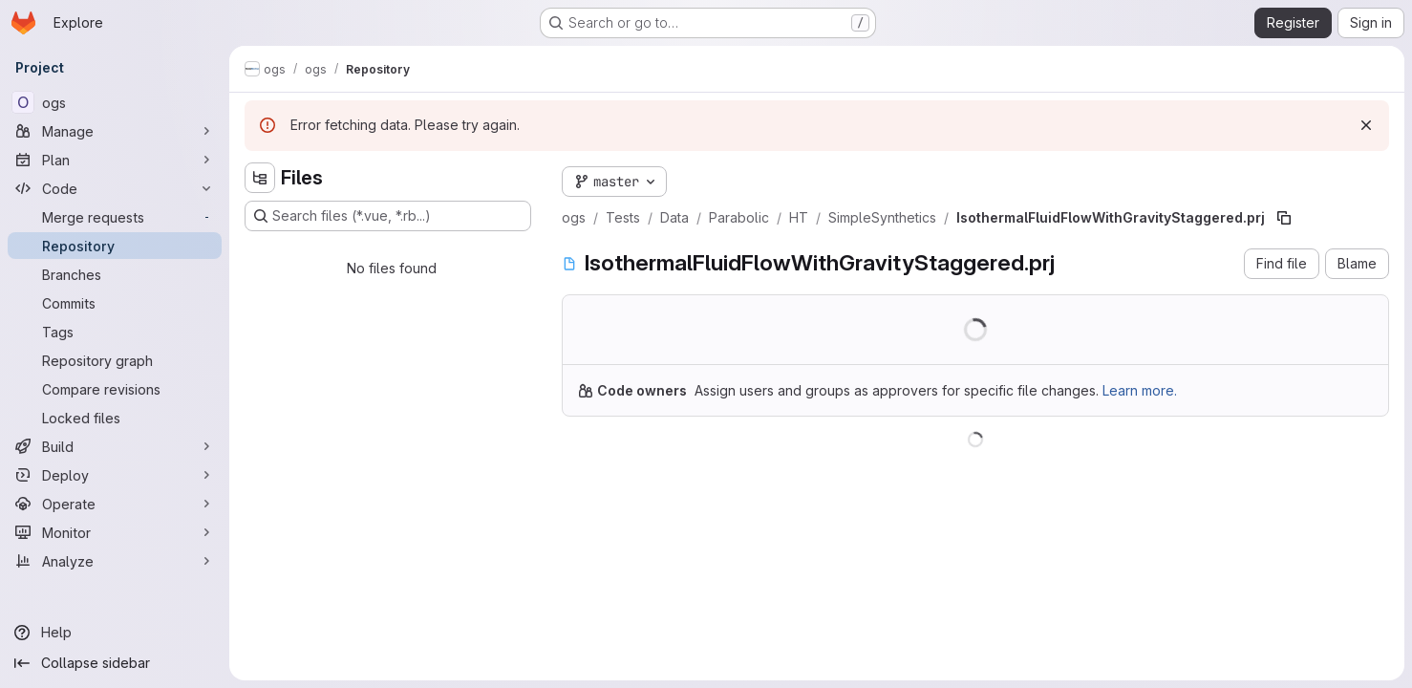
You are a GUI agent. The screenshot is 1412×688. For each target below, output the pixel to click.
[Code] (115, 188)
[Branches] (115, 274)
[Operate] (115, 503)
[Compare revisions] (115, 389)
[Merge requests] (115, 217)
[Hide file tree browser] (260, 177)
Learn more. (1139, 390)
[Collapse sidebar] (115, 663)
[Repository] (115, 245)
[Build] (115, 446)
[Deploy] (115, 475)
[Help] (115, 632)
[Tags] (115, 331)
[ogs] (115, 102)
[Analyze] (115, 561)
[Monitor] (115, 532)
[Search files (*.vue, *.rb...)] (388, 216)
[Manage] (115, 131)
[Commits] (115, 303)
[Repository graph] (115, 360)
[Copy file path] (1284, 218)
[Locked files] (115, 417)
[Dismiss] (1366, 125)
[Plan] (115, 159)
